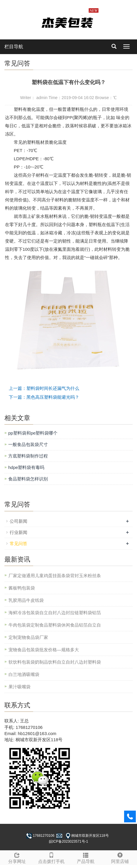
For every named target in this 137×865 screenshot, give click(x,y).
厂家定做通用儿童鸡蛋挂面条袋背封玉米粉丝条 (55, 575)
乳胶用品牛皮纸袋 (26, 600)
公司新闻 (18, 521)
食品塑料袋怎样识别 (28, 478)
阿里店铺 (120, 857)
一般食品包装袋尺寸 (28, 444)
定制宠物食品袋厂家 (28, 637)
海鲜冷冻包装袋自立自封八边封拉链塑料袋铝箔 (55, 612)
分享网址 (17, 857)
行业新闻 (18, 532)
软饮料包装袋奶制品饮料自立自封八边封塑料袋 (55, 661)
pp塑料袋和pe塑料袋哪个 (32, 432)
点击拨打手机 (51, 857)
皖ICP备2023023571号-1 (68, 841)
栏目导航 (13, 46)
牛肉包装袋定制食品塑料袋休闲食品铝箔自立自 (55, 624)
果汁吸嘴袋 (20, 686)
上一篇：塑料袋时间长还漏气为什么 (44, 388)
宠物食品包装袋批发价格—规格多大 (44, 649)
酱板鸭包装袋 (22, 587)
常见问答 (18, 543)
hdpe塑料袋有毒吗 (26, 467)
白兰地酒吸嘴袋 (24, 674)
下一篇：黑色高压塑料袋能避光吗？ (44, 397)
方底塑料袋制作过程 (28, 455)
